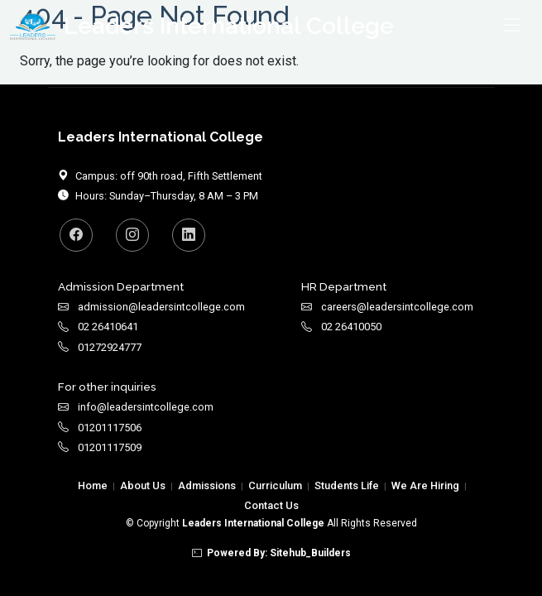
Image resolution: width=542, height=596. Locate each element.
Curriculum (275, 485)
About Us (142, 485)
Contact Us (271, 505)
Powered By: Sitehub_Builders (271, 553)
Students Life (346, 485)
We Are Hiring (425, 485)
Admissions (207, 485)
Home (93, 485)
